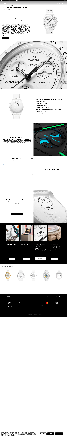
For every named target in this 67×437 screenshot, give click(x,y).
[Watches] (21, 3)
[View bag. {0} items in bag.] (64, 3)
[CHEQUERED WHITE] (20, 278)
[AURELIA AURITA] (46, 278)
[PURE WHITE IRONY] (33, 278)
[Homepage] (4, 3)
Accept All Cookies (59, 433)
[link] (6, 0)
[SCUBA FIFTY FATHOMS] (38, 3)
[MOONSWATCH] (30, 3)
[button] (62, 3)
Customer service (57, 0)
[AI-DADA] (44, 3)
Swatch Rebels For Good (16, 0)
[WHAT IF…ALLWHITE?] (59, 278)
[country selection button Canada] (9, 296)
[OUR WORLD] (49, 3)
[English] (65, 0)
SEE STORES (5, 37)
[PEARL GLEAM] (8, 278)
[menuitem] (15, 3)
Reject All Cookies (51, 433)
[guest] (59, 3)
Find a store (61, 0)
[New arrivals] (15, 3)
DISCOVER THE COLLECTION (17, 213)
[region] (33, 433)
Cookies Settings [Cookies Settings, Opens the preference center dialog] (43, 433)
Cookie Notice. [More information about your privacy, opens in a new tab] (13, 435)
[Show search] (57, 3)
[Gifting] (25, 3)
